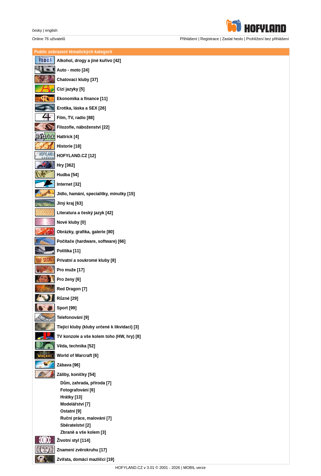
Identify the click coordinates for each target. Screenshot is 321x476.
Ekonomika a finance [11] (82, 98)
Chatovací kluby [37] (77, 79)
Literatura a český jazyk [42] (85, 212)
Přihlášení (188, 39)
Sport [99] (67, 307)
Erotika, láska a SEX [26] (81, 108)
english (51, 30)
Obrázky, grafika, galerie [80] (85, 231)
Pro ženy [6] (69, 279)
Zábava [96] (68, 365)
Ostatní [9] (70, 411)
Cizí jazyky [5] (71, 89)
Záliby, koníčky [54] (76, 374)
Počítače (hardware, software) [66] (91, 241)
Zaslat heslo (232, 39)
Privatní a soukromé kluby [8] (86, 260)
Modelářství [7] (75, 404)
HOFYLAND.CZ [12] (76, 155)
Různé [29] (67, 298)
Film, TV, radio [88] (75, 117)
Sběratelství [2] (75, 425)
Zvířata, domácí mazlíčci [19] (85, 459)
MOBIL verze (194, 467)
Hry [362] (66, 165)
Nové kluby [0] (71, 222)
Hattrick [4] (68, 136)
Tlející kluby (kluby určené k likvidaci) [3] (98, 326)
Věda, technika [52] (76, 346)
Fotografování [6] (77, 390)
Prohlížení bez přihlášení (267, 39)
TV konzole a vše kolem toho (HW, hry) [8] (99, 336)
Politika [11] (68, 250)
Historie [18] (69, 146)
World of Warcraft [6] (77, 355)
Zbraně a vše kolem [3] (83, 432)
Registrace (209, 39)
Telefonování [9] (73, 317)
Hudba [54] (68, 174)
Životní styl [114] (73, 440)
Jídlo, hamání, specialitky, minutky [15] (96, 193)
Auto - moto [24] (73, 70)
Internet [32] (69, 184)
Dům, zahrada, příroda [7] (85, 383)
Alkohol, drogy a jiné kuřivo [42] (89, 60)
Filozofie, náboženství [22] (83, 127)
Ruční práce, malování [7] (85, 418)
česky (37, 30)
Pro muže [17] (71, 269)
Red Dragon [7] (72, 288)
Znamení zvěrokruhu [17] (82, 449)
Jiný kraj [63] (70, 203)
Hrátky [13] (71, 397)
